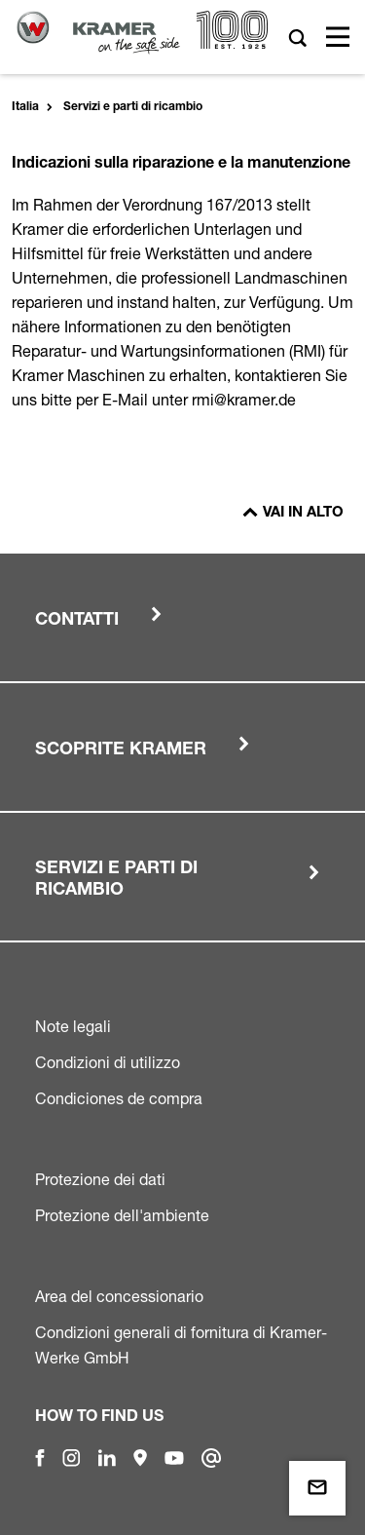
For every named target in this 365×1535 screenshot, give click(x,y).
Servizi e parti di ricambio (132, 107)
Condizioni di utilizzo (107, 1062)
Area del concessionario (119, 1296)
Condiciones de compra (118, 1098)
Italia (25, 107)
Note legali (73, 1026)
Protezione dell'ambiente (122, 1215)
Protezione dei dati (100, 1179)
